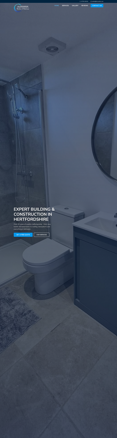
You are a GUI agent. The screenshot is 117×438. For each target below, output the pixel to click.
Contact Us (97, 6)
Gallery (75, 6)
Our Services (41, 234)
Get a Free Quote (23, 234)
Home (56, 6)
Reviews (84, 6)
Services (65, 6)
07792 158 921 (84, 1)
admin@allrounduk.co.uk (97, 1)
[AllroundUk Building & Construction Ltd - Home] (17, 6)
